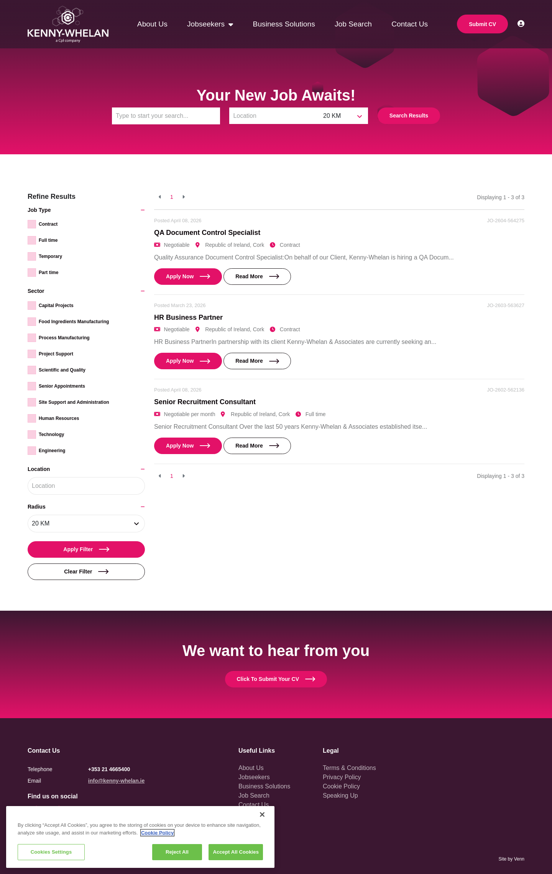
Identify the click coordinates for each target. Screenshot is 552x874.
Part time (48, 272)
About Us (152, 24)
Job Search (353, 24)
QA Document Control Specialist (207, 232)
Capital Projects (56, 305)
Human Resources (59, 418)
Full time (48, 240)
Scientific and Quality (62, 370)
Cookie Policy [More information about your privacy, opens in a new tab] (157, 833)
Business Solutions (284, 24)
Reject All (177, 852)
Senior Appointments (62, 386)
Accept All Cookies (236, 852)
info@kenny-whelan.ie (116, 781)
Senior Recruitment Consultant (205, 402)
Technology (51, 434)
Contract (48, 224)
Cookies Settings (51, 852)
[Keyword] (166, 115)
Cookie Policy (341, 786)
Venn (519, 859)
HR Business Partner (188, 317)
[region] (140, 837)
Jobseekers (207, 24)
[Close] (262, 814)
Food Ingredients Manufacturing (74, 321)
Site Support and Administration (74, 402)
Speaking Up (340, 795)
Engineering (52, 450)
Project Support (56, 354)
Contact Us (409, 24)
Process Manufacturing (64, 337)
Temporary (50, 256)
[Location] (274, 115)
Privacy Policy (342, 777)
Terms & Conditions (349, 768)
